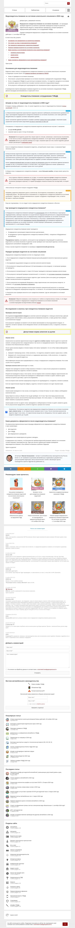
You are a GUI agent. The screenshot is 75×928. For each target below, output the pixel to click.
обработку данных (41, 703)
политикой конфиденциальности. (43, 924)
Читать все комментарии (37, 528)
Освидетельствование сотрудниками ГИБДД (39, 96)
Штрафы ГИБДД (64, 450)
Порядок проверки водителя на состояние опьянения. (24, 47)
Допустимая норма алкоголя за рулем (39, 332)
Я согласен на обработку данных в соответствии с (32, 669)
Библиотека (35, 10)
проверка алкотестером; (18, 52)
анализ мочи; (14, 55)
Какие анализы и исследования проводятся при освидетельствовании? (29, 50)
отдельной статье (27, 142)
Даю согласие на (37, 703)
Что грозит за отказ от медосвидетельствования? (22, 43)
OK (65, 924)
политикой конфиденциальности (46, 669)
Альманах (56, 10)
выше (38, 302)
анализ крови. (15, 57)
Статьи (14, 10)
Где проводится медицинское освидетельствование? (23, 45)
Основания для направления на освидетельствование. (24, 40)
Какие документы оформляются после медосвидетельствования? (27, 60)
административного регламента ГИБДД (36, 73)
